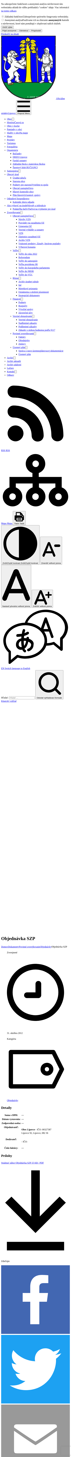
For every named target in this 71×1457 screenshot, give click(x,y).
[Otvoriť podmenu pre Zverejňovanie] (21, 212)
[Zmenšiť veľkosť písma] (51, 551)
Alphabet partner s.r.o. (37, 1317)
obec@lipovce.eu (9, 1452)
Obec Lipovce (23, 1320)
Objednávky (12, 871)
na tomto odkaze (8, 11)
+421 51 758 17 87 (10, 1448)
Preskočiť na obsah (10, 34)
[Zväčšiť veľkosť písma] (42, 599)
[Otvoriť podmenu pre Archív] (14, 357)
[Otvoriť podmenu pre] (13, 119)
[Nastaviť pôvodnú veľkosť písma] (16, 586)
